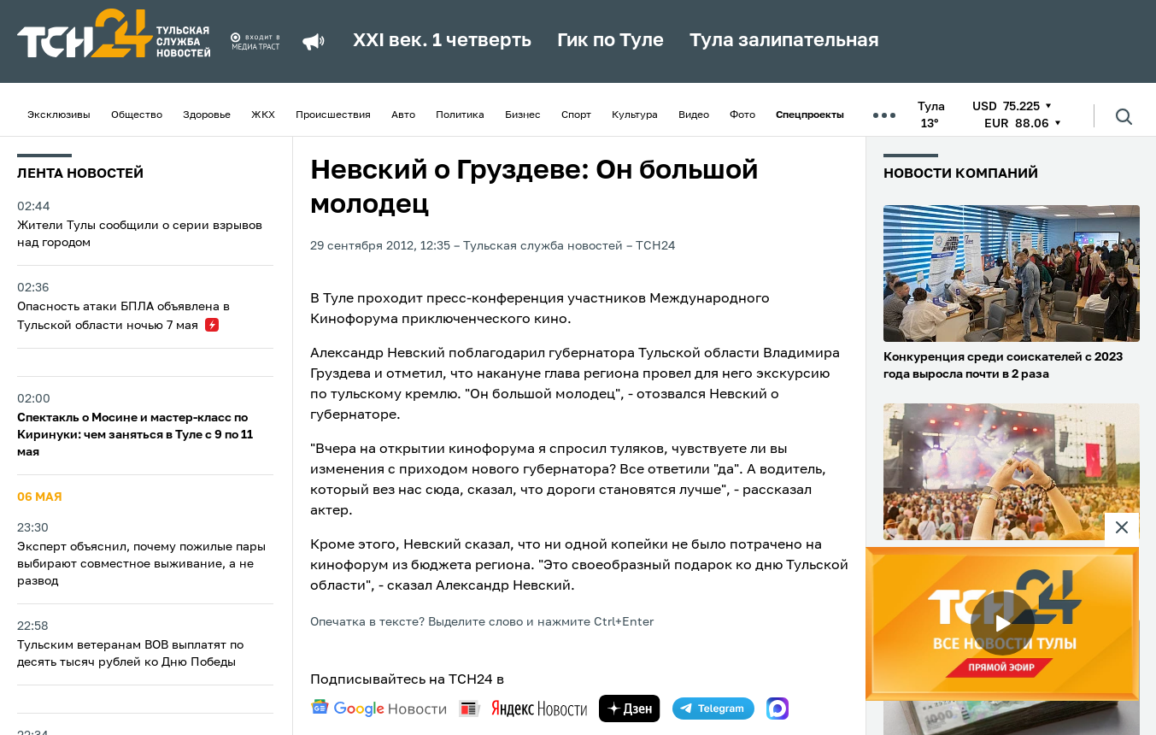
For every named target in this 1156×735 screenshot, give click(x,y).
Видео (693, 115)
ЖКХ (263, 115)
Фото (742, 115)
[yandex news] (523, 708)
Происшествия (333, 115)
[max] (777, 708)
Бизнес (523, 115)
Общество (136, 115)
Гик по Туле (610, 41)
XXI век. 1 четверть (442, 41)
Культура (635, 115)
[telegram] (713, 708)
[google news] (378, 708)
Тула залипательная (784, 41)
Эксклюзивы (59, 115)
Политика (460, 115)
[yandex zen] (629, 708)
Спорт (576, 115)
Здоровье (207, 115)
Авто (403, 115)
